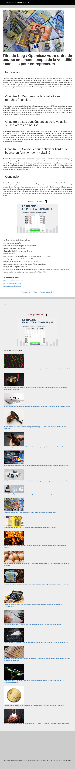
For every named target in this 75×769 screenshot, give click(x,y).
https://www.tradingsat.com (12, 283)
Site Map (51, 762)
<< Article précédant (29, 292)
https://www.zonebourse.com (13, 286)
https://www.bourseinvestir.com (13, 281)
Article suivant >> (47, 292)
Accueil (6, 304)
